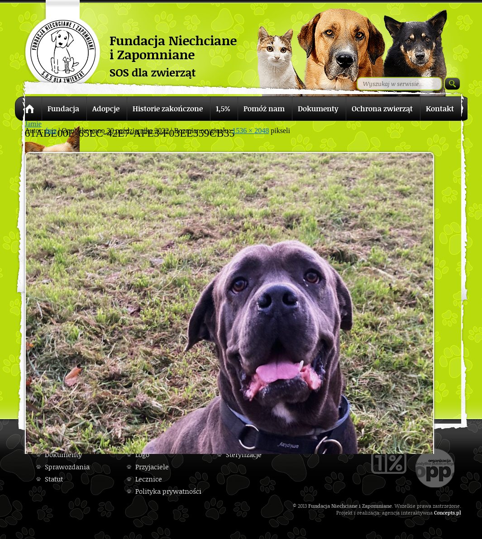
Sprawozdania (67, 467)
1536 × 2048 (250, 130)
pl (458, 512)
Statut (54, 479)
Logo (142, 454)
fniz (51, 130)
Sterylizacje (244, 454)
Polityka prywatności (168, 491)
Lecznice (148, 479)
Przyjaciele (152, 467)
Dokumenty (63, 454)
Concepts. (445, 512)
